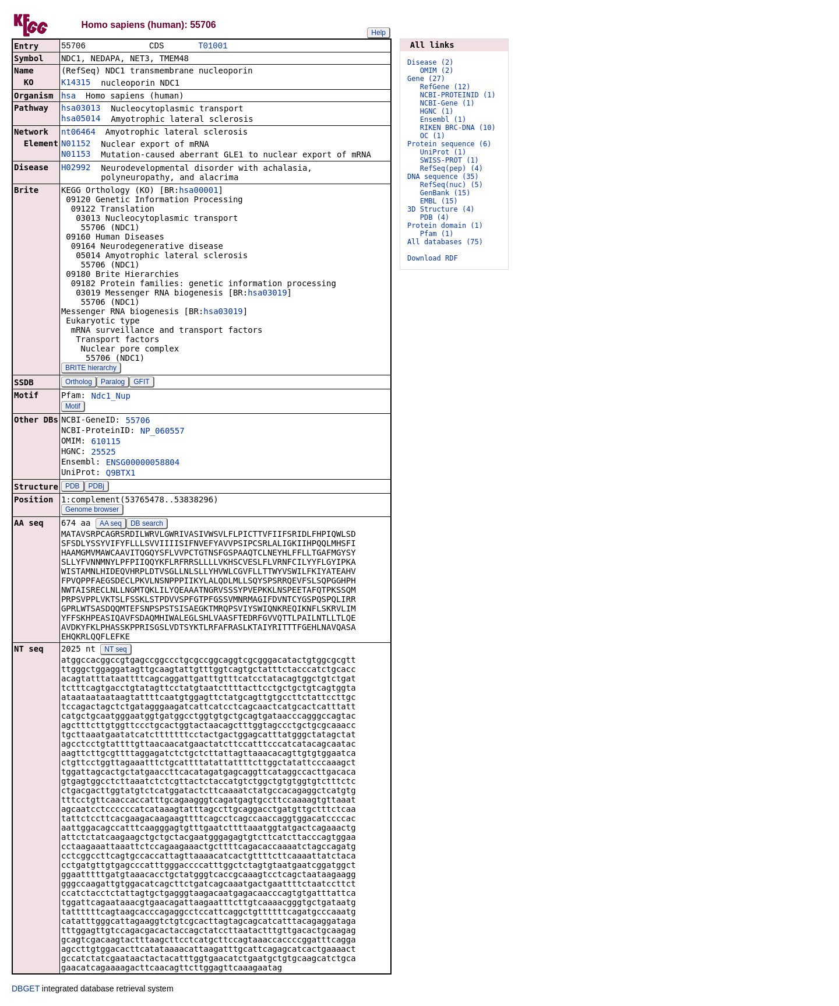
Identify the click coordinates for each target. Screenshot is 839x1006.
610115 (106, 442)
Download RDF (432, 258)
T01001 (212, 46)
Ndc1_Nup (110, 397)
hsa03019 (267, 293)
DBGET (26, 989)
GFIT (141, 383)
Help (378, 33)
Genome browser (92, 510)
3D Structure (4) (441, 209)
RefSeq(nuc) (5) (451, 185)
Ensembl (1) (443, 119)
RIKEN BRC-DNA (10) (458, 128)
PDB (72, 487)
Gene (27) (426, 79)
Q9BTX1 (121, 474)
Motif (72, 407)
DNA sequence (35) (443, 177)
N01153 (76, 155)
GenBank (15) (445, 193)
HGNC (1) (437, 111)
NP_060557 (162, 432)
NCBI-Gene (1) (447, 103)
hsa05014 (80, 119)
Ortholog (78, 383)
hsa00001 (198, 191)
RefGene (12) (445, 87)
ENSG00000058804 (142, 463)
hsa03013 (80, 109)
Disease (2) (430, 62)
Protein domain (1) (445, 225)
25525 (103, 453)
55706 (137, 421)
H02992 (76, 168)
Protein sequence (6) (449, 144)
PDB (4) (435, 217)
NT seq (115, 650)
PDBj (96, 487)
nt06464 (78, 133)
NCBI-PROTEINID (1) (458, 95)
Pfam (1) (437, 234)
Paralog (113, 383)
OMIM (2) (437, 70)
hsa (68, 96)
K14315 (76, 83)
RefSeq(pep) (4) (451, 168)
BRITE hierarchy (91, 369)
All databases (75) (445, 242)
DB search (147, 524)
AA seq (111, 524)
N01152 (76, 144)
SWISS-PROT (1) (449, 160)
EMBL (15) (439, 201)
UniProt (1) (443, 152)
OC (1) (432, 136)
